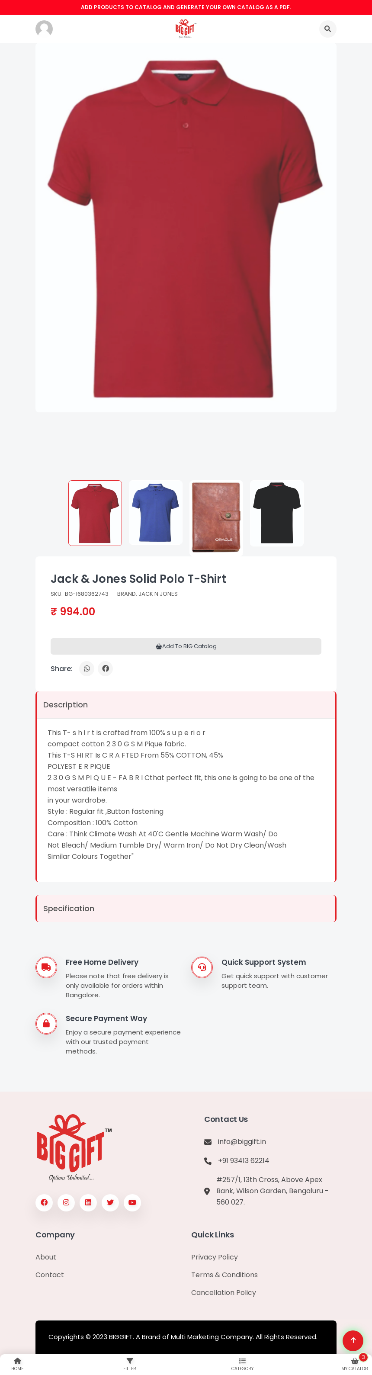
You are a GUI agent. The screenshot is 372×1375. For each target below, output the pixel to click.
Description (65, 704)
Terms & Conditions (224, 1275)
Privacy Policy (214, 1257)
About (45, 1257)
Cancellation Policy (223, 1293)
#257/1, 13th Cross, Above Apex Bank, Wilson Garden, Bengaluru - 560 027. (272, 1191)
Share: (62, 669)
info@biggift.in (242, 1142)
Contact (49, 1275)
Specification (68, 908)
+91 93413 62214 (243, 1161)
